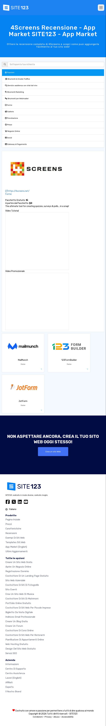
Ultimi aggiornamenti (16, 551)
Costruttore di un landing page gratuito (27, 575)
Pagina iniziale (12, 519)
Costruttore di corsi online (19, 630)
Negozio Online (12, 131)
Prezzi (8, 125)
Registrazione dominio (17, 571)
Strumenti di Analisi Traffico (17, 79)
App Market (16, 546)
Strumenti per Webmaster (17, 99)
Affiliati (9, 682)
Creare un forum (14, 626)
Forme (8, 105)
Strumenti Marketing (14, 92)
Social (8, 138)
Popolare (9, 72)
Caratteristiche (13, 528)
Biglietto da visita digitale (19, 612)
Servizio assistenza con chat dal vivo (21, 86)
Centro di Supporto (15, 668)
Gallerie (9, 112)
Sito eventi (11, 589)
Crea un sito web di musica (19, 594)
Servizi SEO (11, 653)
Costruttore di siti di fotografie (22, 585)
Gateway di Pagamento (16, 144)
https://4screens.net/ (17, 191)
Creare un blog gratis (16, 621)
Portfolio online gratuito (18, 603)
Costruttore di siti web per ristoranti (25, 635)
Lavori (13, 678)
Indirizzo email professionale (20, 616)
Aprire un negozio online (18, 566)
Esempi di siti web (15, 537)
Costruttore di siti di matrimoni (21, 598)
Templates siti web (15, 542)
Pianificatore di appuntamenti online (24, 639)
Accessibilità (67, 717)
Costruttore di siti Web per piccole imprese (28, 607)
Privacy (48, 717)
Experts (9, 687)
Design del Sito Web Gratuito (20, 648)
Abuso (57, 717)
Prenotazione (11, 118)
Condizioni (38, 717)
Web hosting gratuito (16, 644)
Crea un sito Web (53, 451)
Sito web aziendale (15, 580)
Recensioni (11, 533)
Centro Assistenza (15, 673)
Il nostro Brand (13, 691)
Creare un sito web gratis (18, 562)
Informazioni (12, 664)
